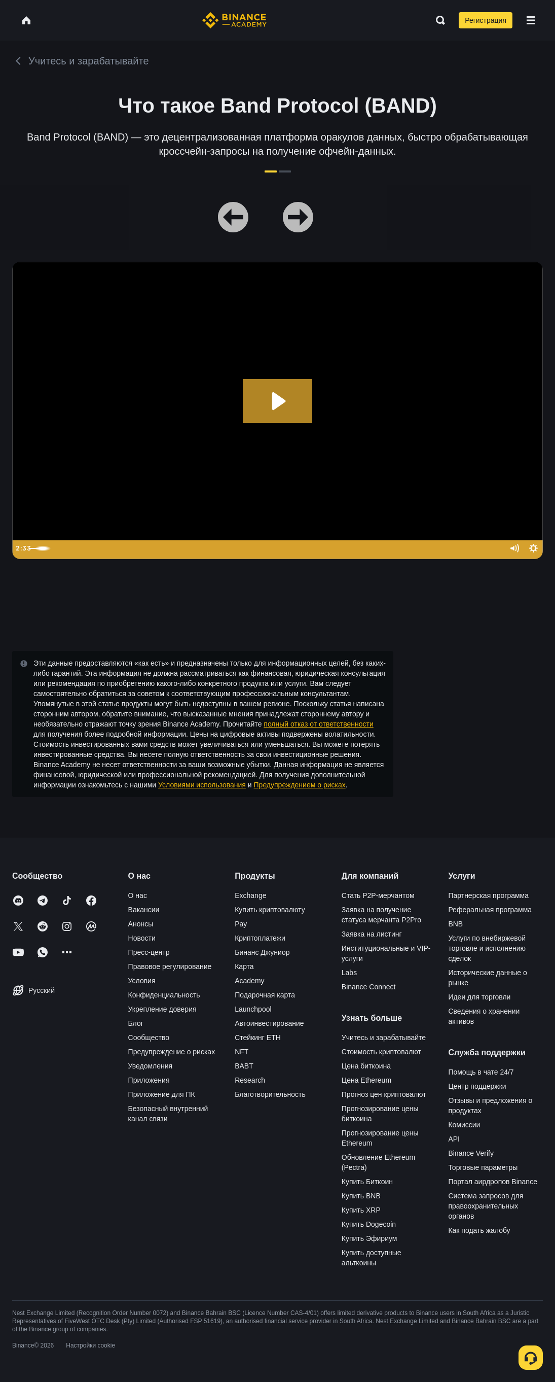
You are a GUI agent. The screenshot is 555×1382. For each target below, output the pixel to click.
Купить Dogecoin (369, 1224)
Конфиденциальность (164, 995)
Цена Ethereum (366, 1080)
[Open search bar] (437, 20)
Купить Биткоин (367, 1182)
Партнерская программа (488, 895)
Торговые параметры (482, 1167)
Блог (135, 1023)
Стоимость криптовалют (381, 1052)
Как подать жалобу (479, 1230)
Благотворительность (270, 1094)
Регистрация (485, 20)
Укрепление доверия (162, 1009)
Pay (241, 924)
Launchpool (253, 1009)
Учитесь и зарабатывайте (384, 1037)
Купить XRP (361, 1210)
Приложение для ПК (161, 1094)
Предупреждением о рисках (300, 785)
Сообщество (148, 1037)
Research (250, 1080)
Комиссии (464, 1125)
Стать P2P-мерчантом (378, 895)
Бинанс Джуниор (262, 952)
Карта (244, 966)
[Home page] (234, 20)
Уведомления (150, 1066)
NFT (241, 1052)
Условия (142, 981)
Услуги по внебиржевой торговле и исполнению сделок (487, 948)
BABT (244, 1066)
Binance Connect (369, 987)
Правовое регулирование (170, 966)
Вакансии (144, 910)
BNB (455, 924)
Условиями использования (202, 785)
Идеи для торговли (479, 997)
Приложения (149, 1080)
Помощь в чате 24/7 (480, 1072)
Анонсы (141, 924)
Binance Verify (471, 1153)
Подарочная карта (265, 995)
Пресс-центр (149, 952)
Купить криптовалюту (270, 910)
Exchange (250, 895)
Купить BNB (361, 1196)
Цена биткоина (366, 1066)
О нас (137, 895)
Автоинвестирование (269, 1023)
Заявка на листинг (372, 934)
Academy (249, 981)
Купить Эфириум (369, 1238)
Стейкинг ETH (258, 1037)
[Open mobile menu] (531, 20)
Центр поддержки (477, 1086)
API (454, 1139)
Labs (349, 973)
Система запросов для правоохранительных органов (485, 1206)
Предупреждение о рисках (171, 1052)
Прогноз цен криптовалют (384, 1094)
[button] (531, 20)
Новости (142, 938)
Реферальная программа (490, 910)
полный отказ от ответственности (318, 724)
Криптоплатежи (260, 938)
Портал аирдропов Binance (492, 1182)
